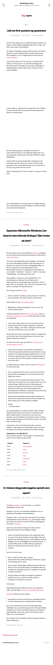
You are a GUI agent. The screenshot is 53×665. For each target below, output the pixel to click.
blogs (23, 466)
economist (25, 463)
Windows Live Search (21, 268)
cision (18, 643)
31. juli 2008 (28, 514)
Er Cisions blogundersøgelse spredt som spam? (26, 503)
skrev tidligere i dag (18, 521)
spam (9, 218)
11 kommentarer (39, 514)
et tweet (25, 301)
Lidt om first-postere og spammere (26, 33)
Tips (26, 25)
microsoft (10, 481)
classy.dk (31, 536)
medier (24, 472)
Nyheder (26, 230)
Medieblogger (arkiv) (26, 3)
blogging (10, 643)
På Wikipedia (10, 612)
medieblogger (26, 469)
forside (24, 475)
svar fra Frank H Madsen (29, 313)
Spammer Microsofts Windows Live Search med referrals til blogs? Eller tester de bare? (26, 243)
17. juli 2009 (27, 41)
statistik (24, 481)
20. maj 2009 (26, 256)
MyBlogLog (36, 264)
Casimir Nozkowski (12, 63)
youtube (24, 460)
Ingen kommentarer (39, 41)
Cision (35, 521)
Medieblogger (16, 41)
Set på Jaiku (18, 540)
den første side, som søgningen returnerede (21, 327)
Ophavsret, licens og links (12, 654)
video (21, 218)
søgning (16, 481)
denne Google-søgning (33, 325)
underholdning (15, 218)
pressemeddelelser (27, 457)
